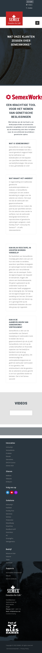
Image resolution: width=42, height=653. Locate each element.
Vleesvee (9, 479)
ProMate (9, 453)
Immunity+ (9, 447)
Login (29, 1)
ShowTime (9, 526)
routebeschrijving (11, 614)
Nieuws (8, 576)
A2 (7, 535)
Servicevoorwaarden (12, 649)
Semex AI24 (10, 466)
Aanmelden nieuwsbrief (14, 573)
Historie (8, 556)
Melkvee (8, 475)
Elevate (8, 456)
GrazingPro (9, 538)
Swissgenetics (10, 541)
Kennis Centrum (11, 579)
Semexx (8, 517)
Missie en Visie (10, 553)
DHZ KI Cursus (10, 462)
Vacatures (9, 563)
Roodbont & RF (11, 529)
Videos (29, 5)
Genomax (9, 514)
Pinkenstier (9, 520)
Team (8, 560)
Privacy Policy (25, 649)
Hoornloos (9, 532)
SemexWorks (10, 450)
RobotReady (10, 523)
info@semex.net (15, 611)
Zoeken (29, 8)
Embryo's (9, 482)
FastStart (9, 508)
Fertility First (10, 511)
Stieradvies (9, 459)
